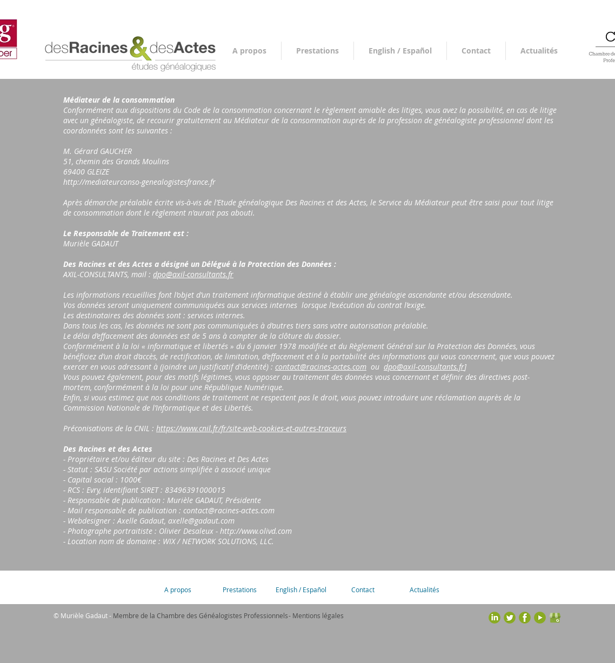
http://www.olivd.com (256, 531)
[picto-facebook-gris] (525, 618)
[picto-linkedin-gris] (494, 618)
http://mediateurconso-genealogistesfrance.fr (139, 182)
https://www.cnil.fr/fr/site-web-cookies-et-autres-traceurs (251, 428)
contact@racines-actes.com (320, 366)
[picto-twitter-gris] (510, 618)
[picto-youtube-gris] (540, 618)
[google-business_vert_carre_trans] (555, 618)
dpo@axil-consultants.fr (193, 274)
